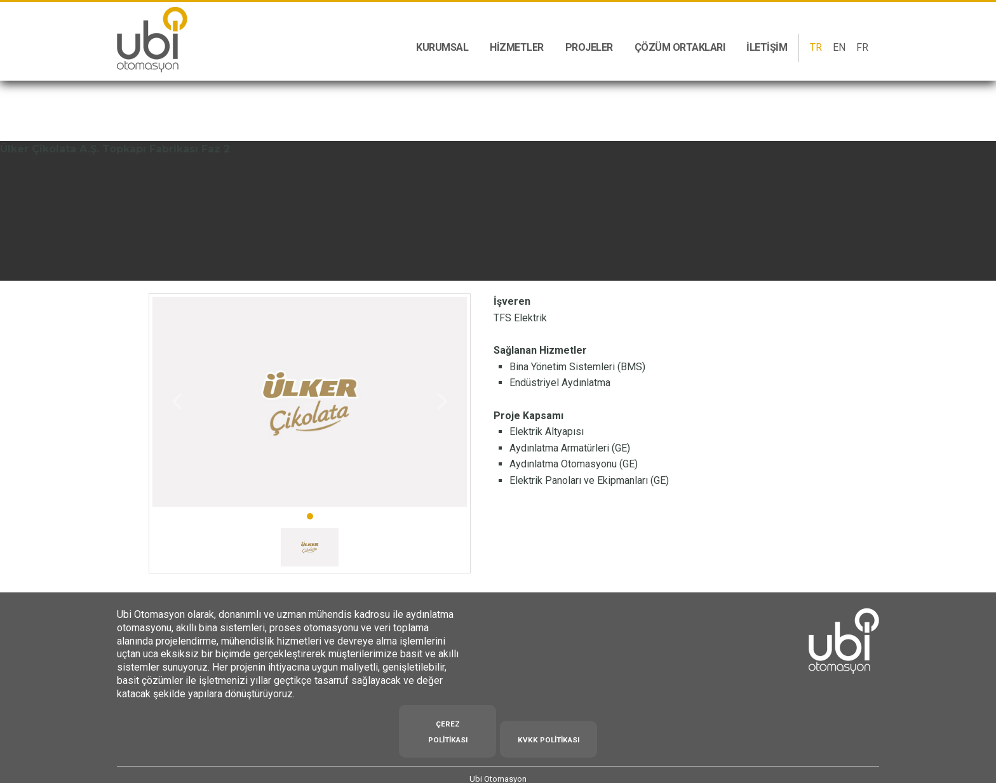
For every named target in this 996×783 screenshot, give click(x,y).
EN (839, 47)
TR (816, 47)
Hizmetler (517, 47)
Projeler (589, 47)
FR (862, 47)
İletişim (766, 47)
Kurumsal (442, 47)
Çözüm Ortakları (680, 47)
